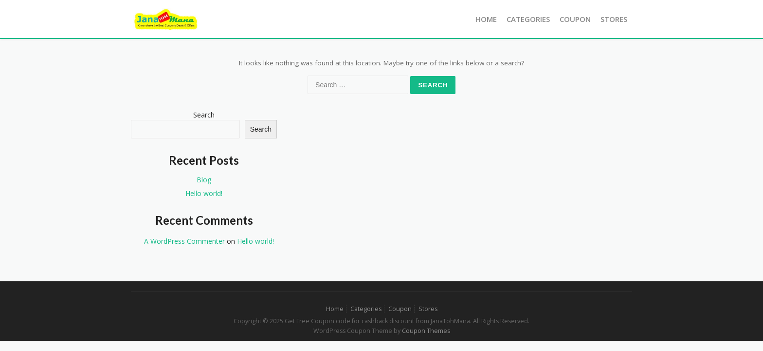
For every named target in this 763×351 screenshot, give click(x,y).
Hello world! (203, 193)
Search (204, 114)
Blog (204, 179)
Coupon (575, 19)
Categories (528, 19)
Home (486, 19)
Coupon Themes (426, 331)
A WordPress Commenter (184, 241)
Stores (613, 19)
